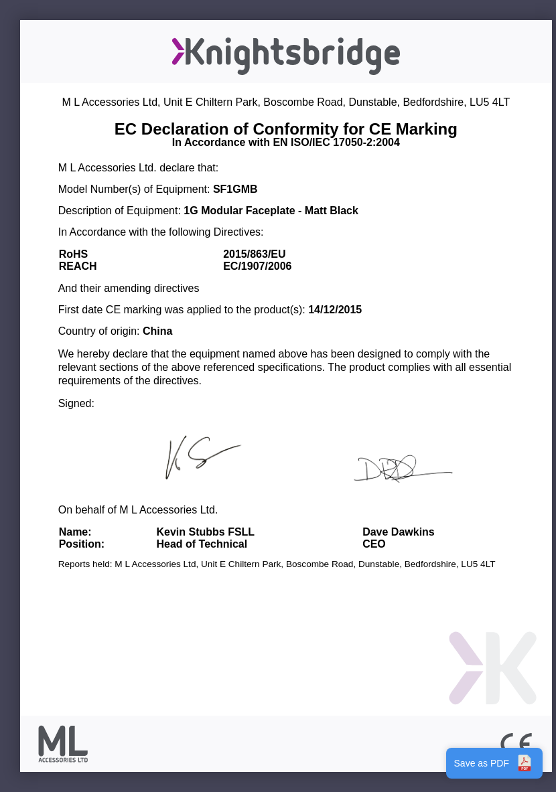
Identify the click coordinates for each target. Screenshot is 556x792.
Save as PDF (494, 763)
